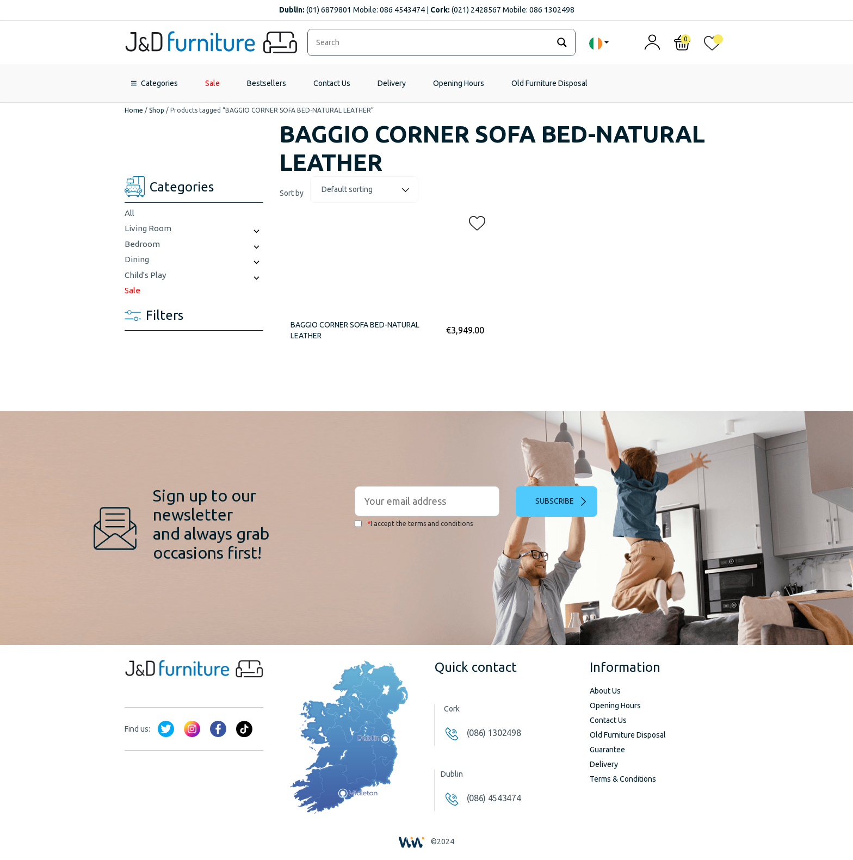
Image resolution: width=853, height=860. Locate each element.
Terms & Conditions (623, 779)
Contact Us (331, 83)
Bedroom (142, 244)
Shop (156, 110)
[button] (474, 221)
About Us (605, 690)
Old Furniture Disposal (549, 83)
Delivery (392, 83)
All (129, 213)
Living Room (148, 228)
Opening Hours (458, 83)
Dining (137, 259)
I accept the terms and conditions (414, 523)
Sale (212, 83)
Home (134, 110)
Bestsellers (266, 83)
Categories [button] (159, 83)
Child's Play (145, 275)
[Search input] (431, 42)
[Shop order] (364, 189)
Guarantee (607, 749)
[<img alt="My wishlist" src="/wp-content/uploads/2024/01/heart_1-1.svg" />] (712, 45)
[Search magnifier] (562, 42)
